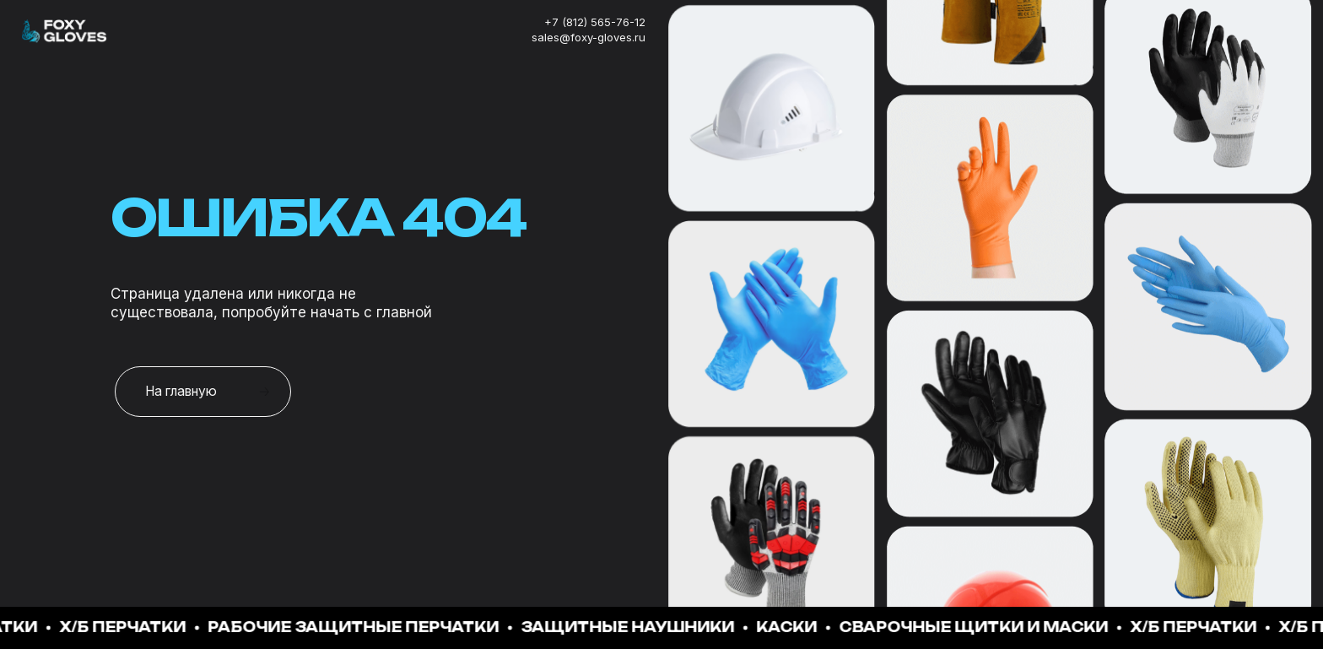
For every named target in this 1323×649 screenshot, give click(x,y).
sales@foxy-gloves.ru (588, 37)
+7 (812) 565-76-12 (594, 22)
